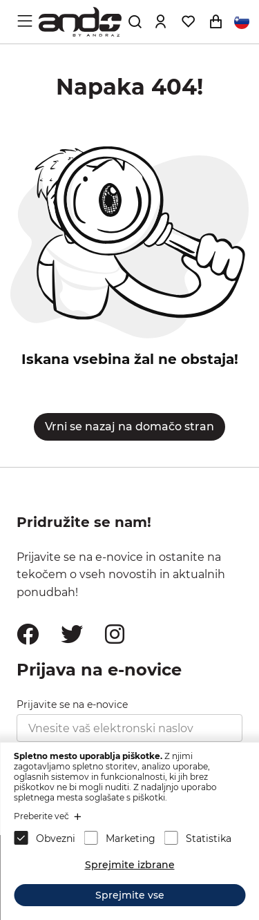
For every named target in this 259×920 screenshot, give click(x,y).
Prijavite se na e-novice (72, 704)
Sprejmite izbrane (130, 865)
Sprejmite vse (129, 895)
